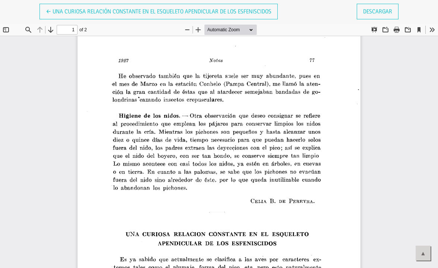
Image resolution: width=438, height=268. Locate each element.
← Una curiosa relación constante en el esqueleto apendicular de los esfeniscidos (158, 11)
